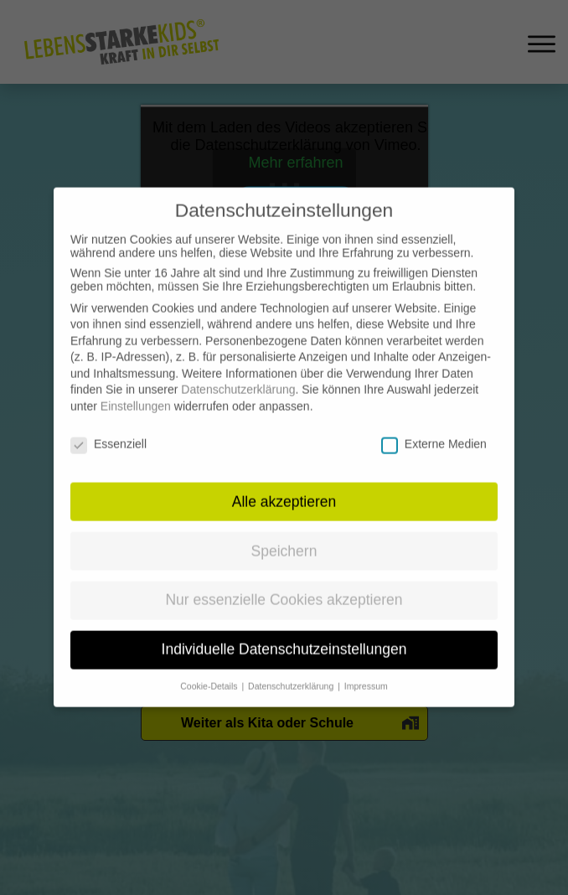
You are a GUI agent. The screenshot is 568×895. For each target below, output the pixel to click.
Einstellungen (136, 394)
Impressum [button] (366, 674)
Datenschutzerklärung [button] (292, 674)
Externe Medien (434, 431)
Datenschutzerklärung (238, 377)
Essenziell (108, 431)
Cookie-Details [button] (210, 674)
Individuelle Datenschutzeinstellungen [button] (284, 637)
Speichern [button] (284, 538)
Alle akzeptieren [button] (284, 488)
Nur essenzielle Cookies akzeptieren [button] (283, 587)
